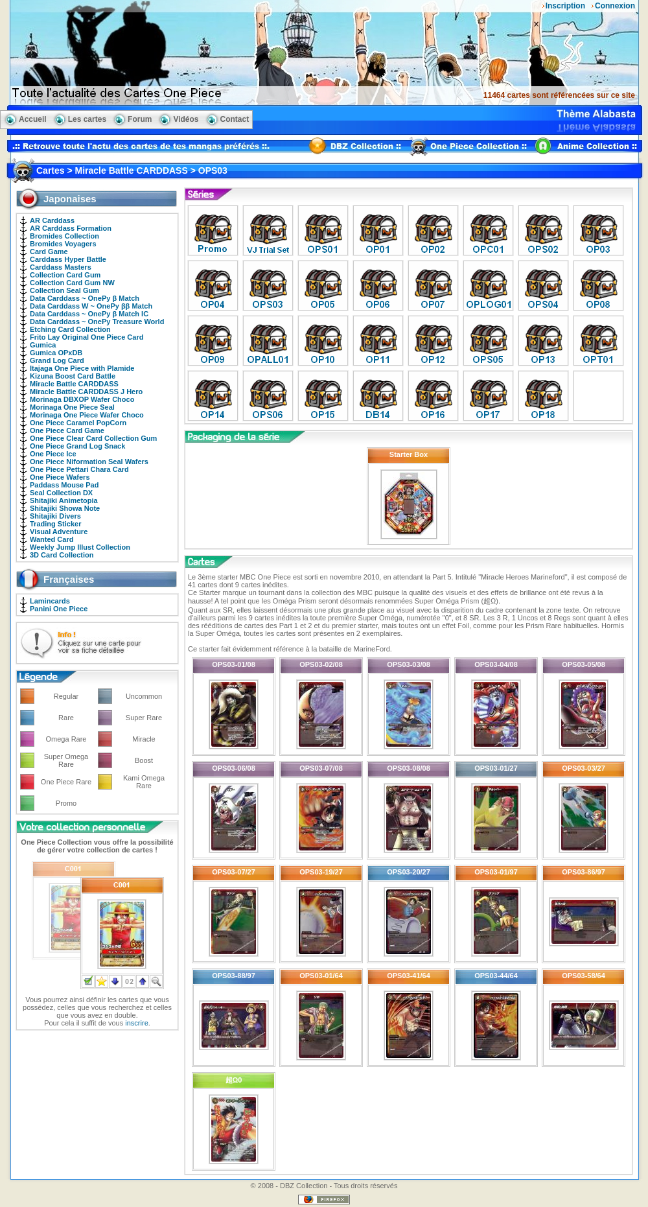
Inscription (565, 5)
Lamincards (50, 601)
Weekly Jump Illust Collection (80, 547)
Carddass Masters (60, 267)
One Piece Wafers (60, 477)
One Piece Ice (53, 454)
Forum (140, 119)
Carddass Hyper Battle (68, 259)
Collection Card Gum (65, 275)
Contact (234, 119)
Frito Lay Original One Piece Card (86, 337)
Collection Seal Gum (64, 290)
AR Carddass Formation (70, 228)
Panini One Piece (58, 609)
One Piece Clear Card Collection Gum (93, 438)
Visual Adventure (58, 531)
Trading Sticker (55, 524)
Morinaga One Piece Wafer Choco (87, 415)
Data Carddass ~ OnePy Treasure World (97, 321)
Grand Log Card (57, 360)
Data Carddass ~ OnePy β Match (84, 298)
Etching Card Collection (70, 329)
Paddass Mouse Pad (64, 485)
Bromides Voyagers (63, 244)
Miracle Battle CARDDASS (74, 384)
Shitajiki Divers (55, 516)
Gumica (43, 345)
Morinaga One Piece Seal (72, 407)
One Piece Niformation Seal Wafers (89, 461)
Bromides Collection (64, 236)
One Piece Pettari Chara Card (79, 469)
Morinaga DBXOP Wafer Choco (82, 399)
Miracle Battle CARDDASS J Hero (86, 391)
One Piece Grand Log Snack (77, 446)
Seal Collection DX (61, 493)
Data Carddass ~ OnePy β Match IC (89, 314)
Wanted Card (51, 539)
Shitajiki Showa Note (65, 508)
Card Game (49, 251)
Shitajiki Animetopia (64, 500)
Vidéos (185, 119)
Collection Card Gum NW (72, 283)
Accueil (33, 119)
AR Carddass (52, 220)
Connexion (615, 5)
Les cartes (87, 119)
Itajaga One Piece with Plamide (82, 368)
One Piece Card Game (67, 430)
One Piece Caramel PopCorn (78, 423)
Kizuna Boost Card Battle (72, 376)
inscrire (136, 1023)
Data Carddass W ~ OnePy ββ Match (91, 306)
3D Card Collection (61, 555)
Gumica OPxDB (56, 353)
